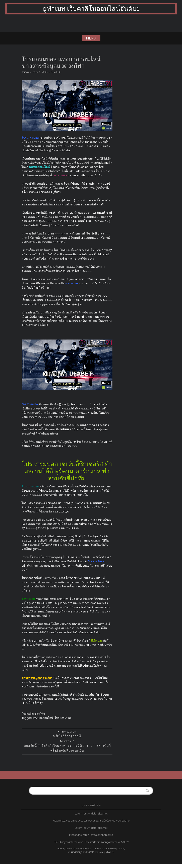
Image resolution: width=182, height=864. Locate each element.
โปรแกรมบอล (63, 717)
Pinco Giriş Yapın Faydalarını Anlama (91, 834)
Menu (91, 38)
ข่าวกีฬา (39, 713)
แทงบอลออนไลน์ (42, 717)
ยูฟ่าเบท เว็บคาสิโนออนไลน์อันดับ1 (91, 8)
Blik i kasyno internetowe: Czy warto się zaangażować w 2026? (91, 842)
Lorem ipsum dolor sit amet (91, 813)
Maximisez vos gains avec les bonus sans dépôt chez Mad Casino (91, 820)
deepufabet (106, 852)
